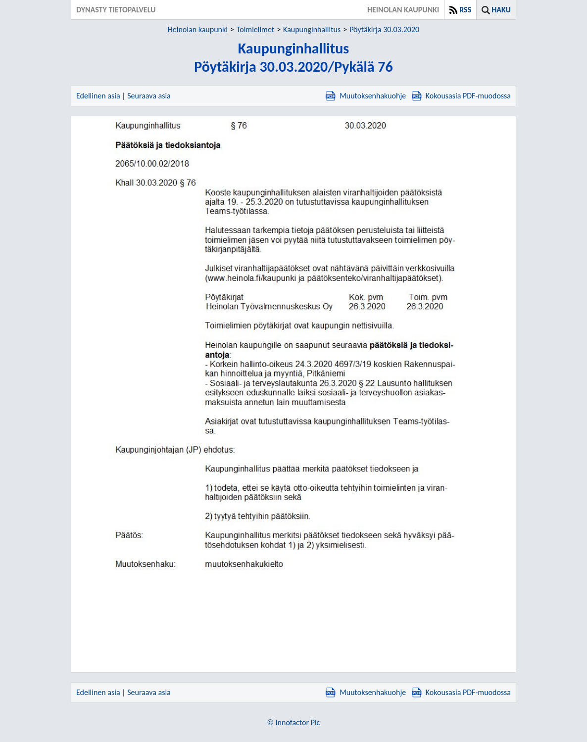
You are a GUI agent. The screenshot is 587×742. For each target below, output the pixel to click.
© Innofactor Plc (293, 722)
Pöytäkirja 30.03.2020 (384, 29)
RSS (465, 9)
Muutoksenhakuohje (366, 95)
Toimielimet (255, 29)
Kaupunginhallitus (312, 29)
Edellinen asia (98, 95)
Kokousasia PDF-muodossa (461, 95)
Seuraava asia (149, 95)
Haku (501, 9)
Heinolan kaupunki (198, 29)
